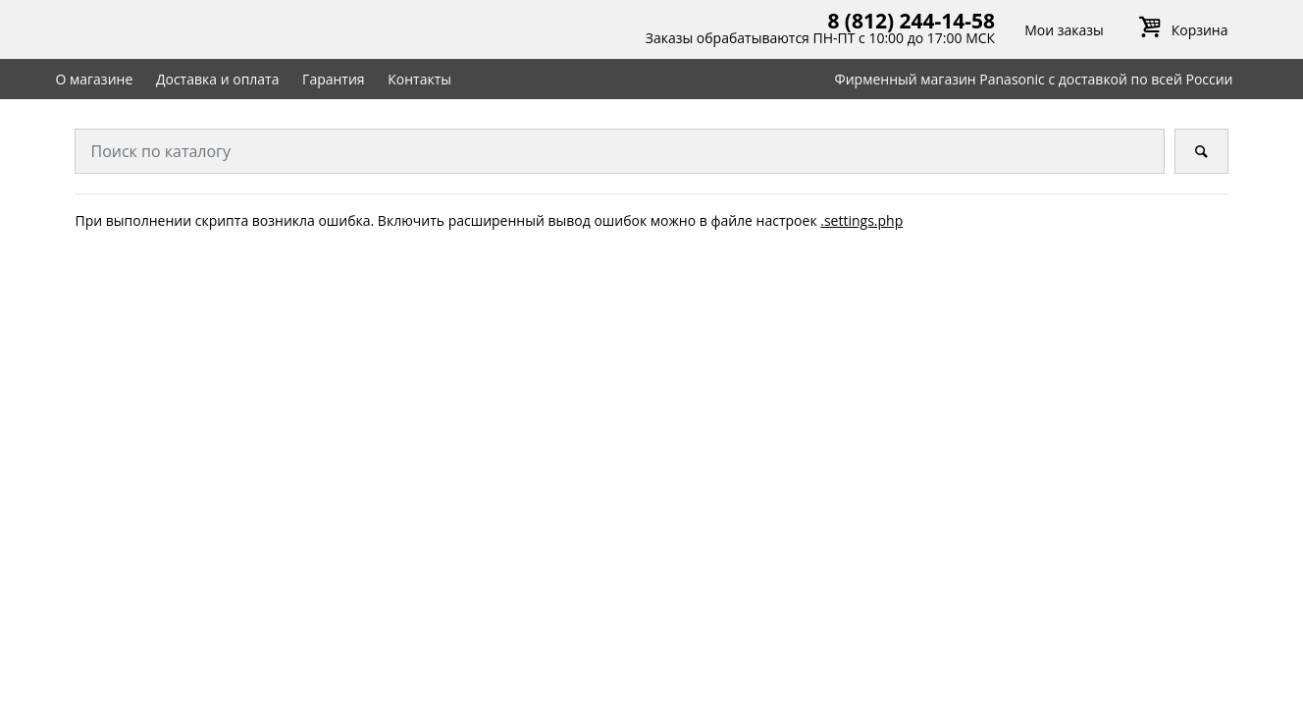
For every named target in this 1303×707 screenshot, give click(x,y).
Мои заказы (1064, 30)
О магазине (93, 79)
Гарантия (333, 79)
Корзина (1180, 30)
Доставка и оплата (218, 79)
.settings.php (861, 220)
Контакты (419, 79)
